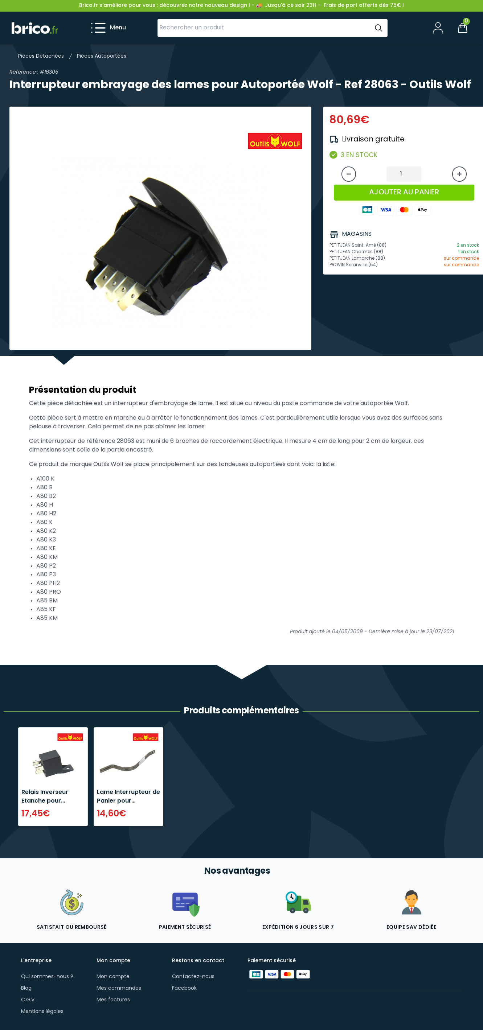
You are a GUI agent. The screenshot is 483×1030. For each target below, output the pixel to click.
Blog (26, 988)
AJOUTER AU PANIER (404, 192)
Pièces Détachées (41, 56)
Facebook (184, 988)
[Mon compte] (438, 28)
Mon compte (113, 977)
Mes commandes (119, 988)
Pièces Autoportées (101, 56)
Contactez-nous (193, 977)
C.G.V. (28, 1000)
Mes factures (113, 1000)
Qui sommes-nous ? (47, 977)
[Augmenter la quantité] (459, 174)
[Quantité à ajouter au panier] (403, 174)
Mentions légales (42, 1011)
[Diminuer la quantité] (348, 174)
